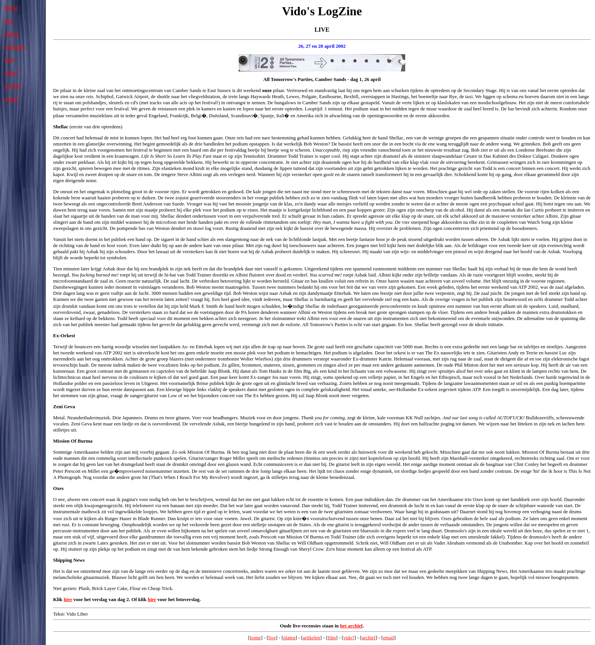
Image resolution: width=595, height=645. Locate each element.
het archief (351, 626)
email (11, 98)
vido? (11, 73)
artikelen (15, 47)
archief (12, 85)
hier (68, 599)
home (11, 8)
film (9, 60)
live (8, 21)
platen (11, 34)
